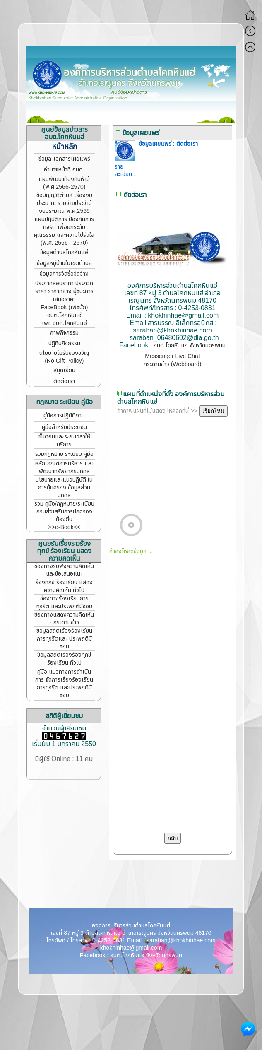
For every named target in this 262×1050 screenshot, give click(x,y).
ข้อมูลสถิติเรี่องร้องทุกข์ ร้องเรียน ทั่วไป (64, 658)
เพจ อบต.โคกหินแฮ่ (64, 323)
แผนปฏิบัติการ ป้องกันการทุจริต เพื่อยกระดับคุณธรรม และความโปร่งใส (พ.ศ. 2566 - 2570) (64, 231)
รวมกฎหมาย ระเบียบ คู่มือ (64, 454)
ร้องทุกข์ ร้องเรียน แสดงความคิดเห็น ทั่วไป (64, 586)
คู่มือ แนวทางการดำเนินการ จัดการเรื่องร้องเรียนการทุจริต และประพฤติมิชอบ (64, 683)
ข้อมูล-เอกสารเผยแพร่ (64, 158)
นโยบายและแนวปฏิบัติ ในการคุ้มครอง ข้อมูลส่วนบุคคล (64, 487)
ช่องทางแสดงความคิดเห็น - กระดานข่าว (64, 618)
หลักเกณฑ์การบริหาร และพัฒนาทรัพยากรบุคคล (64, 467)
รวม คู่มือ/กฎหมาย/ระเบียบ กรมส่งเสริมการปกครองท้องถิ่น (64, 511)
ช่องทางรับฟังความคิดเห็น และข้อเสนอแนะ (64, 570)
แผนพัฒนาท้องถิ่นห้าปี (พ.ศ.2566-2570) (64, 183)
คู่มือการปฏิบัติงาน (64, 415)
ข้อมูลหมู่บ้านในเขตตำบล (64, 263)
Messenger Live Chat (172, 356)
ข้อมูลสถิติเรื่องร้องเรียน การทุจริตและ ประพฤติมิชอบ (64, 638)
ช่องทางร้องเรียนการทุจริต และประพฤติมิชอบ (64, 602)
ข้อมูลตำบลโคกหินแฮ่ (64, 252)
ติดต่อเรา (64, 381)
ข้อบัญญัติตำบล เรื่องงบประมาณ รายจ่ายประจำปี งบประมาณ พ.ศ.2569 (64, 203)
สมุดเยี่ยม (64, 370)
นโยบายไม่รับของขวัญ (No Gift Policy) (64, 357)
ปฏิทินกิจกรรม (64, 343)
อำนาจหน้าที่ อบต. (64, 169)
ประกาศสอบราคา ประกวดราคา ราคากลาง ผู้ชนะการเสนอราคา (64, 291)
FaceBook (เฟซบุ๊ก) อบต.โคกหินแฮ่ (64, 311)
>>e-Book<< (64, 527)
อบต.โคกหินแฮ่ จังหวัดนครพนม (190, 345)
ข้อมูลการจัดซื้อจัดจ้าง (64, 274)
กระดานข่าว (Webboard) (173, 364)
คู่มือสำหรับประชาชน (64, 427)
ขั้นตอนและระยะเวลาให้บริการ (64, 440)
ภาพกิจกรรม (64, 332)
